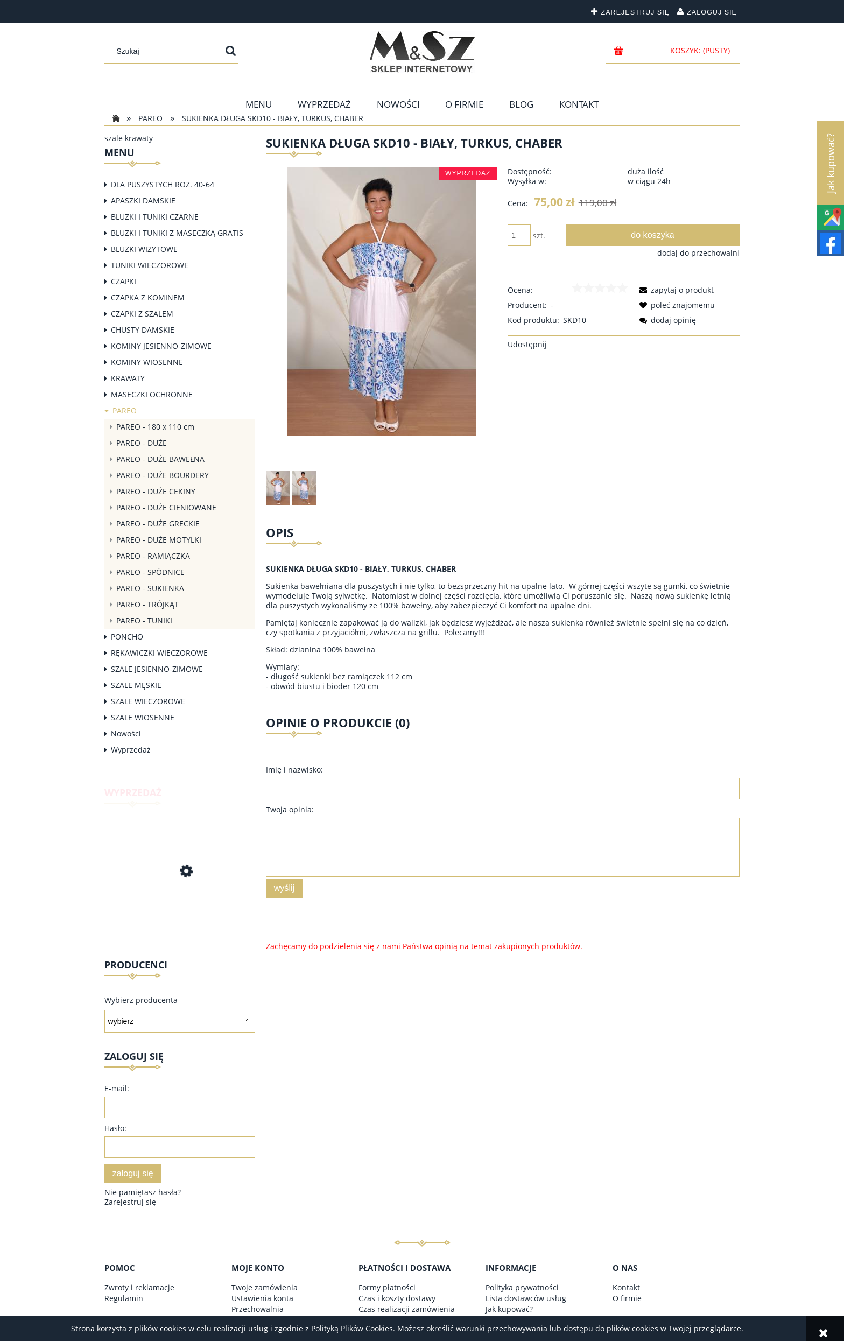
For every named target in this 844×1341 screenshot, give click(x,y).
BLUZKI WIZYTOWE (144, 249)
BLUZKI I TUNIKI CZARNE (155, 217)
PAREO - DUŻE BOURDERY (162, 475)
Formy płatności (387, 1287)
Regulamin (123, 1298)
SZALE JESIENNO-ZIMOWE (157, 669)
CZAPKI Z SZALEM (142, 313)
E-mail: (116, 1088)
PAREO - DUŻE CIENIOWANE (166, 507)
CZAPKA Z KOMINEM (148, 297)
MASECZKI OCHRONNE (152, 394)
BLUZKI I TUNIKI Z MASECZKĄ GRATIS (177, 233)
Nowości (126, 733)
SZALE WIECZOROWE (148, 701)
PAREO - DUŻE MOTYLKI (158, 540)
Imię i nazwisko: (294, 769)
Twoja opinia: (290, 809)
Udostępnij (527, 344)
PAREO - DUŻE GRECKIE (158, 523)
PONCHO (127, 636)
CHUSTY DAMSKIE (142, 330)
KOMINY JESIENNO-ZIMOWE (161, 346)
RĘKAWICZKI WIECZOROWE (159, 653)
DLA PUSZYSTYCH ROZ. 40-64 (162, 184)
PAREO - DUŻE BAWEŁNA (160, 459)
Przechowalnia (257, 1309)
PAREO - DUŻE (141, 443)
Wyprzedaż (131, 750)
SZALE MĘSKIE (136, 685)
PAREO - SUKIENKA (150, 588)
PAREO (124, 410)
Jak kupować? (509, 1309)
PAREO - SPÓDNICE (150, 572)
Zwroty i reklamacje (139, 1287)
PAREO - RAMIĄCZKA (153, 556)
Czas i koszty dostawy (396, 1298)
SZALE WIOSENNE (142, 717)
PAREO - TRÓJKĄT (147, 604)
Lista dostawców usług (526, 1298)
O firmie (627, 1298)
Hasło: (115, 1128)
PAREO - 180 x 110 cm (155, 427)
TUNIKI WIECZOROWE (149, 265)
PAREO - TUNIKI (144, 620)
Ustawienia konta (262, 1298)
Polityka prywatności (522, 1287)
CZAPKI (123, 281)
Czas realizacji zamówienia (406, 1309)
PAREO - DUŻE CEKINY (155, 491)
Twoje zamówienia (264, 1287)
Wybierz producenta (141, 1000)
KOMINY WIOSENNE (147, 362)
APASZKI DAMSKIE (143, 200)
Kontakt (626, 1287)
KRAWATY (128, 378)
